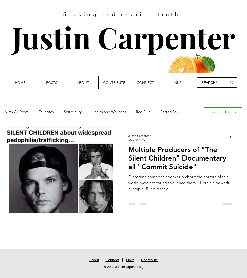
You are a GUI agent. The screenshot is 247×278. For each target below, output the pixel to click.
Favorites (46, 112)
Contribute (149, 260)
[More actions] (232, 138)
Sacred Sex (169, 112)
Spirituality (73, 112)
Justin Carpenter (123, 37)
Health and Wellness (109, 112)
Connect (112, 260)
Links (130, 260)
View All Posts (16, 112)
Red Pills (143, 112)
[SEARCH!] (210, 82)
